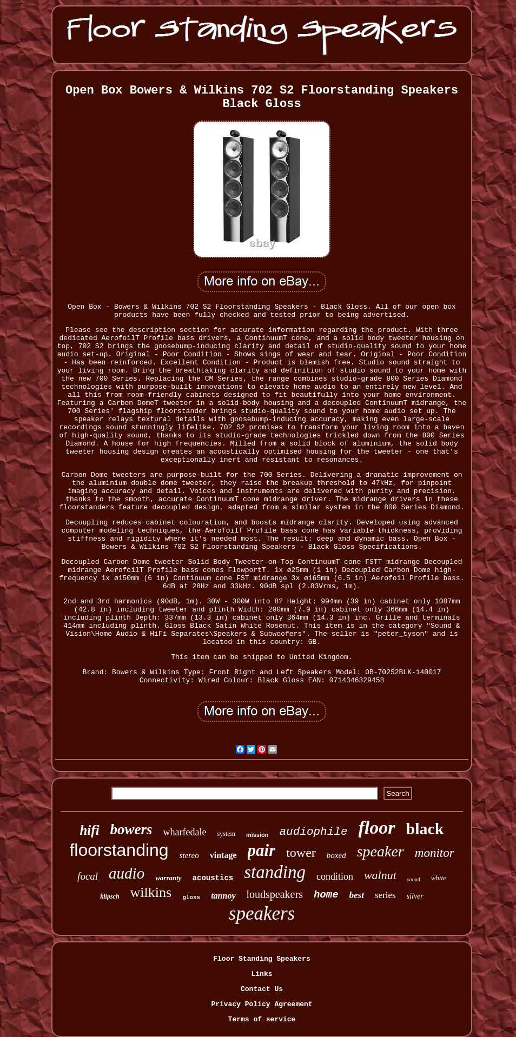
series (385, 895)
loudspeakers (275, 894)
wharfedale (185, 832)
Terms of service (262, 1019)
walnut (380, 875)
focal (87, 876)
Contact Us (262, 989)
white (438, 878)
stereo (189, 855)
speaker (380, 851)
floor (377, 827)
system (226, 833)
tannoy (223, 895)
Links (261, 974)
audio (126, 873)
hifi (89, 830)
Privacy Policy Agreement (261, 1004)
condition (334, 876)
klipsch (109, 896)
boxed (336, 855)
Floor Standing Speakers (261, 959)
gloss (191, 897)
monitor (434, 853)
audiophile (313, 832)
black (425, 828)
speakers (262, 913)
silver (415, 896)
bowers (131, 829)
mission (257, 835)
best (356, 895)
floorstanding (118, 850)
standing (275, 872)
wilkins (151, 892)
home (326, 895)
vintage (223, 855)
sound (413, 879)
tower (301, 853)
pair (262, 850)
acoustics (213, 878)
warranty (168, 878)
